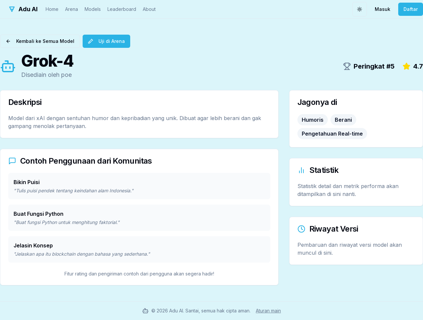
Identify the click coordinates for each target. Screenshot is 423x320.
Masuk (382, 9)
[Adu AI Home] (23, 9)
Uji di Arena (106, 41)
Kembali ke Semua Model (40, 41)
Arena (71, 9)
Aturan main (268, 310)
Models (93, 9)
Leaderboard (121, 9)
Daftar (411, 9)
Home (52, 9)
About (149, 9)
